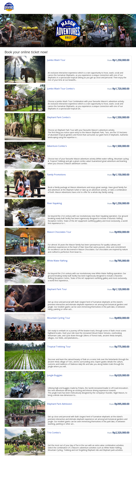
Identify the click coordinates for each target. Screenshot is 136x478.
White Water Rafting (57, 260)
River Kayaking (54, 203)
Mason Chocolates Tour (59, 231)
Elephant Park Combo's (59, 117)
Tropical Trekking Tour (59, 346)
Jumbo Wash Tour (56, 60)
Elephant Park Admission (59, 403)
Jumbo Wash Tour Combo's (61, 88)
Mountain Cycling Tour (58, 317)
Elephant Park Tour (57, 289)
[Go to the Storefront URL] (25, 69)
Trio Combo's (54, 432)
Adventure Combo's (57, 146)
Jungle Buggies (54, 375)
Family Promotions (56, 174)
